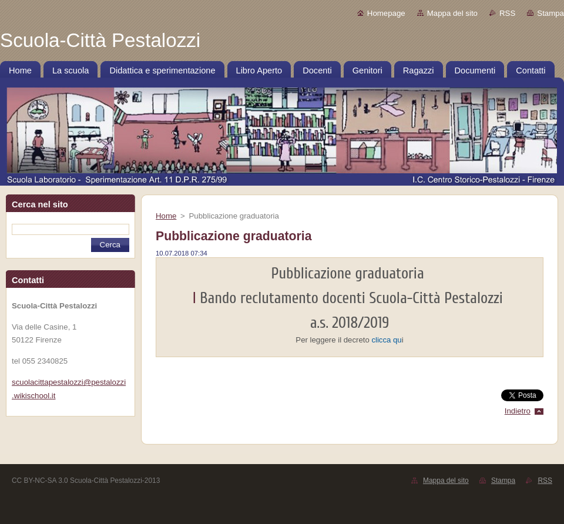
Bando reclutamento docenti (284, 298)
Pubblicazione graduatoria (349, 273)
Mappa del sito (452, 13)
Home (166, 215)
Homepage (386, 13)
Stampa (550, 13)
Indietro (518, 411)
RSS (507, 13)
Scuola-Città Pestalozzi (438, 298)
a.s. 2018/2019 (350, 323)
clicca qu (386, 339)
